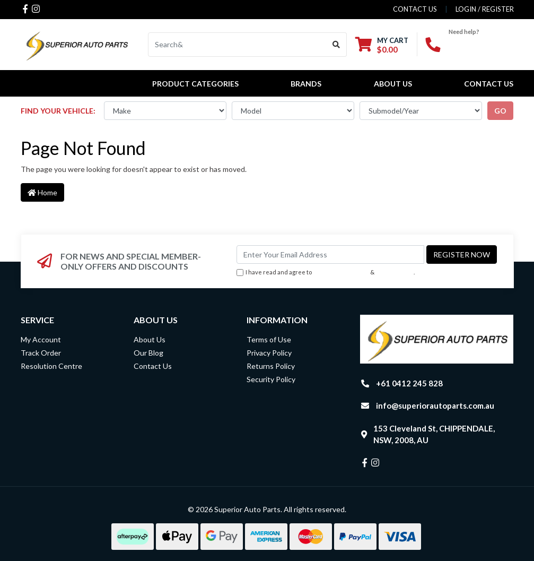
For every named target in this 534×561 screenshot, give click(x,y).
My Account (41, 339)
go (500, 110)
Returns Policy (271, 365)
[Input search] (237, 44)
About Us (393, 83)
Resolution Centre (51, 365)
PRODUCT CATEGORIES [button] (195, 83)
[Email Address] (330, 254)
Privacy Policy (395, 272)
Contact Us (488, 83)
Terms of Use (269, 339)
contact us (415, 9)
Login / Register (485, 9)
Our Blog (148, 352)
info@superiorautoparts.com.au (435, 405)
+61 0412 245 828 (409, 383)
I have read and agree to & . (326, 272)
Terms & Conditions (341, 272)
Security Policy (271, 379)
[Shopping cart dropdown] (382, 45)
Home (42, 192)
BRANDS (306, 83)
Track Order (41, 352)
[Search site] (336, 44)
